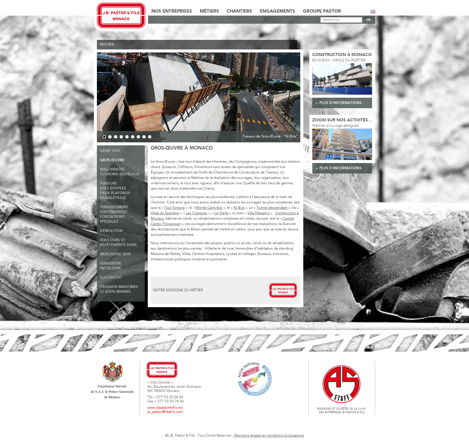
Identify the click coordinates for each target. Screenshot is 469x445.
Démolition (111, 231)
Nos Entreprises (171, 11)
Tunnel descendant (271, 208)
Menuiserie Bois (115, 254)
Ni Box (239, 208)
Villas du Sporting (165, 213)
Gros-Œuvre (112, 160)
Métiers (209, 11)
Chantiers (239, 11)
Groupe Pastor (322, 11)
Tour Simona (174, 208)
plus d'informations (340, 103)
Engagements (277, 11)
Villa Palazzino (259, 213)
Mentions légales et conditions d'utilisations (269, 436)
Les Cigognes (196, 213)
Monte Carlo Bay (209, 208)
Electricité (110, 278)
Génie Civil (110, 151)
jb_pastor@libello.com (165, 412)
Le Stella (221, 213)
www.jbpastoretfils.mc (165, 408)
